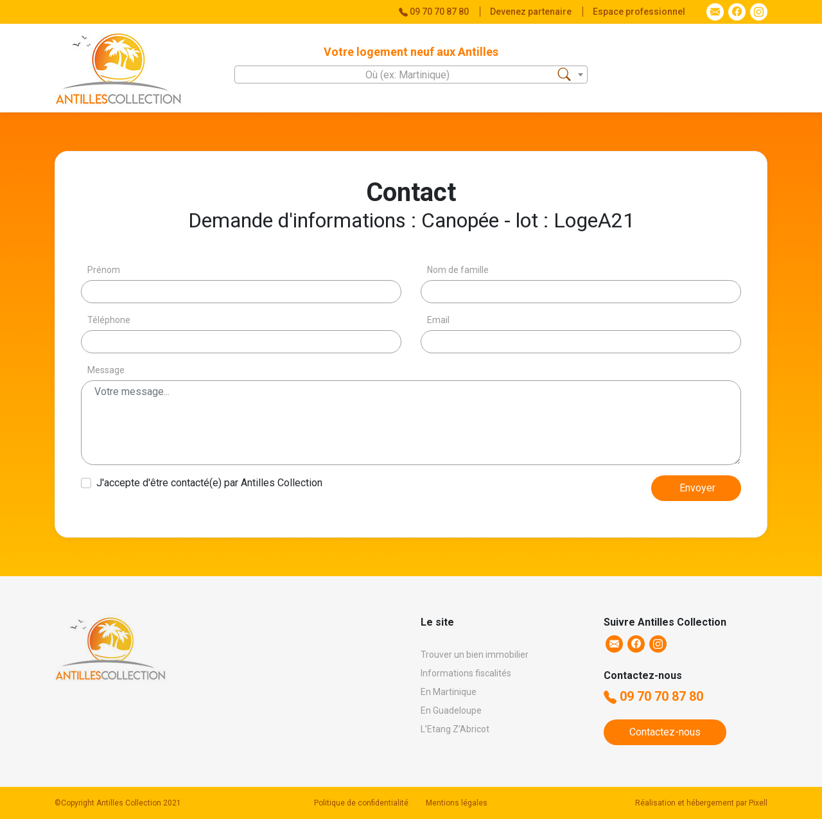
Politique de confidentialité (361, 802)
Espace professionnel (639, 11)
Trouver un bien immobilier (475, 654)
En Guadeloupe (451, 710)
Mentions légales (456, 802)
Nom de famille (458, 270)
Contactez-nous (665, 732)
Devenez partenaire (531, 11)
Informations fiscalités (466, 673)
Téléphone (108, 320)
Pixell (758, 802)
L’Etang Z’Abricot (455, 729)
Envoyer (697, 488)
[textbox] (411, 75)
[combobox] (411, 75)
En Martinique (449, 692)
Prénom (103, 270)
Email (438, 320)
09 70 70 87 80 (653, 696)
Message (106, 370)
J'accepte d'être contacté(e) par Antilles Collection (209, 483)
